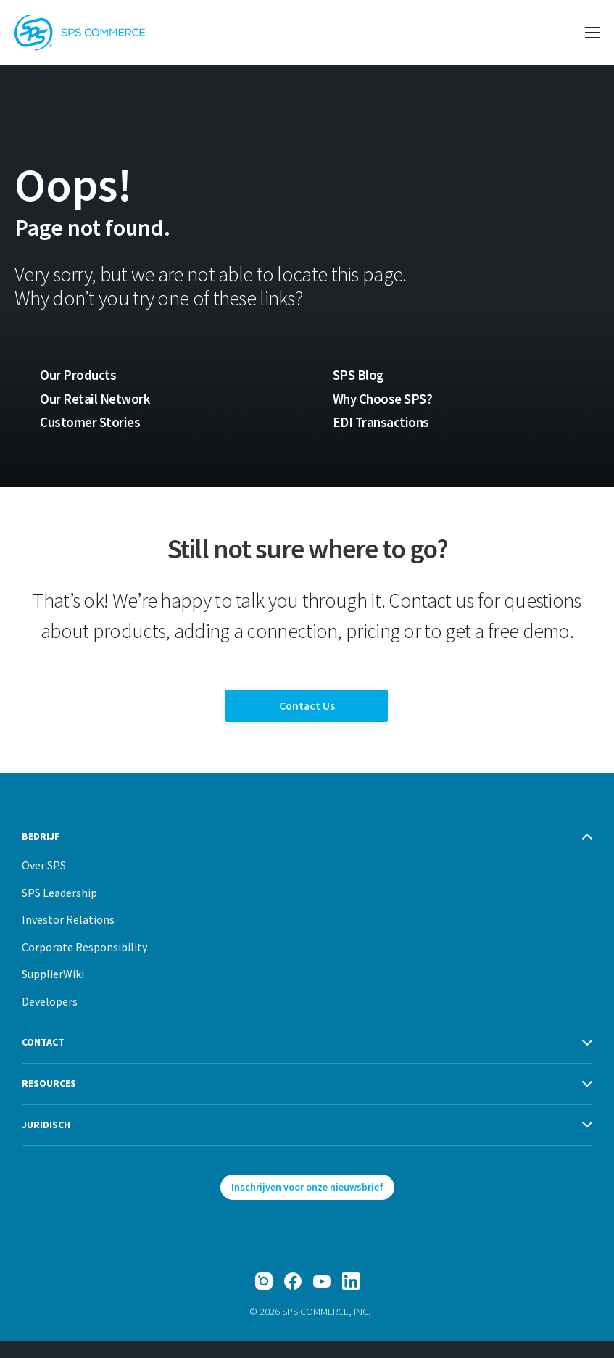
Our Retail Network (96, 399)
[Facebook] (293, 1298)
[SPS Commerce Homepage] (79, 33)
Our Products (78, 375)
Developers (50, 1018)
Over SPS (44, 881)
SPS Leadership (59, 909)
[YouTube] (322, 1298)
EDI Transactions (382, 424)
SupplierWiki (53, 990)
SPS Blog (358, 375)
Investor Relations (68, 936)
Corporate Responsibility (84, 963)
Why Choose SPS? (384, 399)
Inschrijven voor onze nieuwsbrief (307, 1203)
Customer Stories (89, 424)
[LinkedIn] (351, 1298)
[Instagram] (264, 1298)
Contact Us (307, 715)
